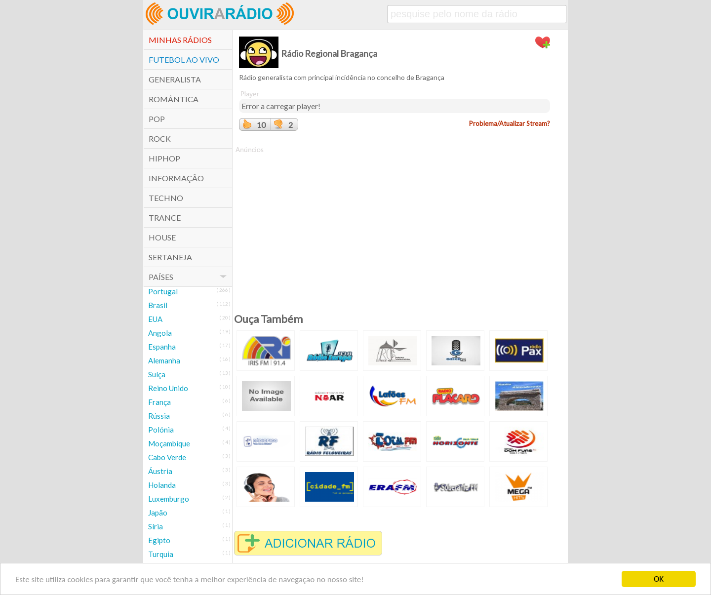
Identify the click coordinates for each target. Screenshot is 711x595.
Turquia (160, 554)
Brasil (157, 305)
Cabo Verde (167, 457)
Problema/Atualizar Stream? (509, 123)
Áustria (160, 471)
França (159, 401)
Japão (157, 512)
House (162, 237)
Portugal (163, 291)
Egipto (159, 540)
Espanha (162, 346)
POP (157, 118)
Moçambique (169, 443)
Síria (155, 526)
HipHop (164, 158)
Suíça (156, 374)
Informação (176, 178)
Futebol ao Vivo (184, 59)
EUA (155, 319)
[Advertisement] (394, 224)
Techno (166, 197)
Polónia (161, 429)
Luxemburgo (168, 498)
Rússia (159, 415)
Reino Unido (168, 388)
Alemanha (164, 360)
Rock (160, 138)
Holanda (162, 484)
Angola (160, 332)
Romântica (173, 99)
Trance (165, 217)
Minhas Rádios (180, 39)
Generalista (175, 79)
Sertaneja (170, 257)
